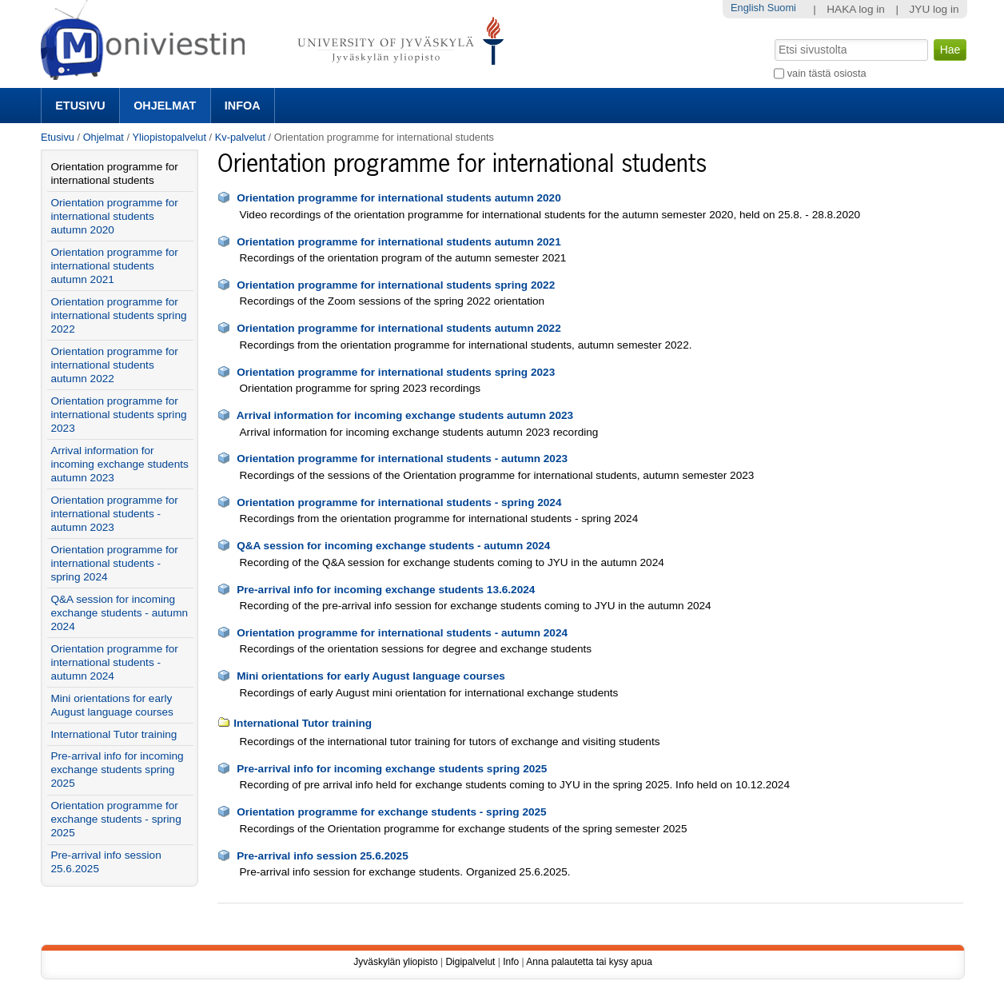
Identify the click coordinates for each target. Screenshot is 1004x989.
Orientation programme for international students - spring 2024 (399, 502)
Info (511, 961)
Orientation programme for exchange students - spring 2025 (392, 812)
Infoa (243, 105)
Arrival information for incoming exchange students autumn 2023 (405, 415)
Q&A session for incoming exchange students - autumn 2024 (393, 546)
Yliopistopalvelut (169, 137)
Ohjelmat (164, 105)
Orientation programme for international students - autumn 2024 (402, 633)
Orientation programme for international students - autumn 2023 (402, 459)
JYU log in (934, 9)
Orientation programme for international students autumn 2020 (399, 198)
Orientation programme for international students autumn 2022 (399, 328)
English (747, 8)
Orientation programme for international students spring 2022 (396, 285)
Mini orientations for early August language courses (371, 676)
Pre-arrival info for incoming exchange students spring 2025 (392, 769)
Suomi (781, 8)
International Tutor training (302, 723)
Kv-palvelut (240, 137)
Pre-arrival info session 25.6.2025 (322, 856)
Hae (773, 37)
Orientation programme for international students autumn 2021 (399, 242)
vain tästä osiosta (827, 73)
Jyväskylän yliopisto (395, 961)
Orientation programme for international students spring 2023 (396, 372)
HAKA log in (856, 9)
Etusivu (80, 105)
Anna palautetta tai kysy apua (588, 961)
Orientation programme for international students (113, 173)
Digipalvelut (470, 961)
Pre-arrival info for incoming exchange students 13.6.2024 (386, 590)
